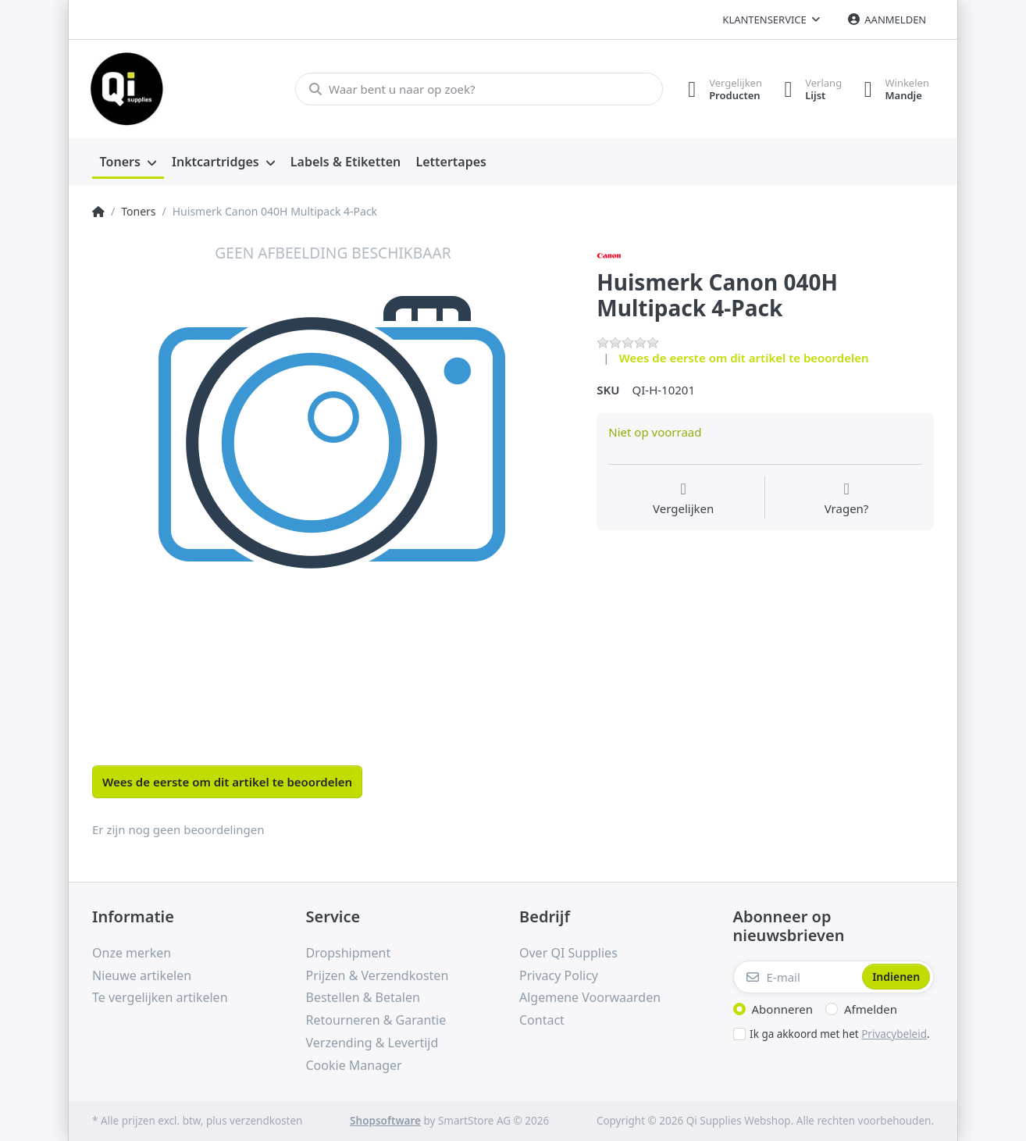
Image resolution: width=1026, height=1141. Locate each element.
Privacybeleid (894, 1034)
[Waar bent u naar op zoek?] (476, 89)
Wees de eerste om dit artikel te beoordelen (744, 357)
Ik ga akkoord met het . (840, 1034)
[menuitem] (128, 162)
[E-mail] (796, 977)
